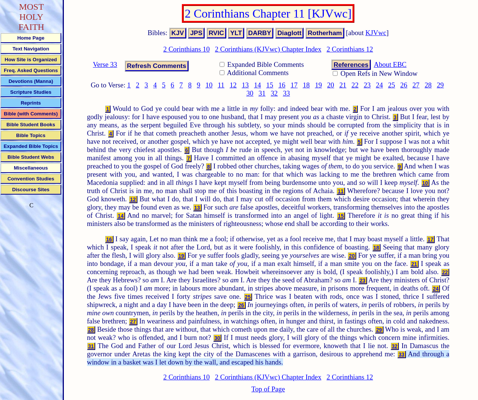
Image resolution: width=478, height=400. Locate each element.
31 (262, 93)
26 (403, 85)
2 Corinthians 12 (349, 49)
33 (286, 93)
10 (208, 85)
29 (440, 85)
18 (306, 85)
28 (428, 85)
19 (318, 85)
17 (294, 85)
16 (281, 85)
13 (245, 85)
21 (343, 85)
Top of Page (268, 389)
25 (391, 85)
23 (367, 85)
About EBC (390, 64)
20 (330, 85)
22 (354, 85)
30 (250, 93)
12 (233, 85)
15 (269, 85)
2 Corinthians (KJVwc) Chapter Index (268, 49)
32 (274, 93)
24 (379, 85)
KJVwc (376, 33)
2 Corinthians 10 (186, 49)
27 (416, 85)
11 (221, 85)
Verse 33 (105, 64)
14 (257, 85)
